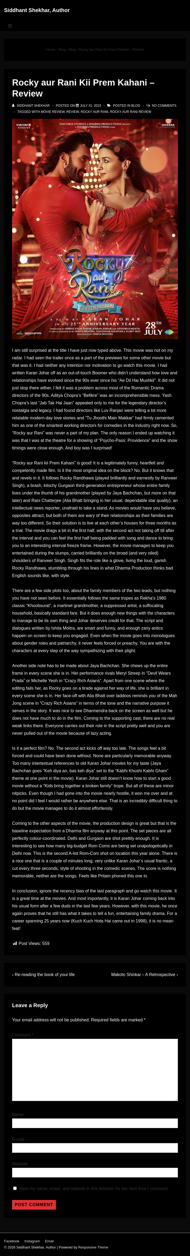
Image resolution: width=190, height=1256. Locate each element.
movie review (53, 112)
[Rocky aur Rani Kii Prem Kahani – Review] (90, 106)
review (72, 112)
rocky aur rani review (130, 112)
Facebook (11, 1241)
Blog (135, 106)
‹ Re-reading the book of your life (43, 974)
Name (18, 1114)
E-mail (18, 1139)
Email (49, 1241)
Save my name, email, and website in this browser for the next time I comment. (94, 1188)
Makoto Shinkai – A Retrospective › (144, 974)
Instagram (32, 1241)
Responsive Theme (93, 1247)
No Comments (164, 106)
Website (20, 1164)
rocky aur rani (94, 112)
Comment (23, 1035)
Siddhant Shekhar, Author (37, 10)
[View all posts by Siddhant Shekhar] (31, 106)
